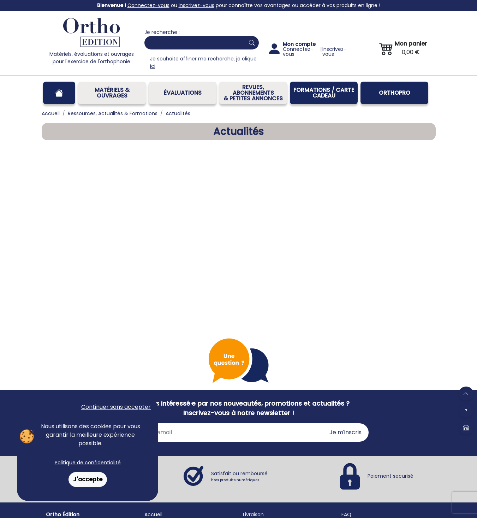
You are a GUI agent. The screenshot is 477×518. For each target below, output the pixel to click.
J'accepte (87, 479)
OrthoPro (394, 93)
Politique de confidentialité (88, 462)
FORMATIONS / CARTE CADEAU (323, 93)
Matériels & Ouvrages (112, 93)
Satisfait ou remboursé (239, 476)
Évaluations (183, 93)
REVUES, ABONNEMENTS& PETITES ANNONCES (253, 92)
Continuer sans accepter (116, 407)
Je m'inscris (345, 432)
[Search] (193, 42)
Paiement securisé (390, 475)
